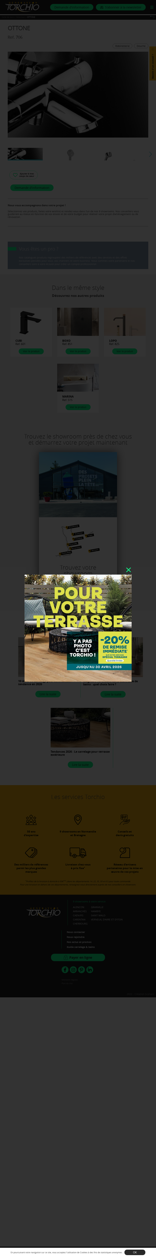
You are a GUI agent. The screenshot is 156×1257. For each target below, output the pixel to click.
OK (135, 1252)
